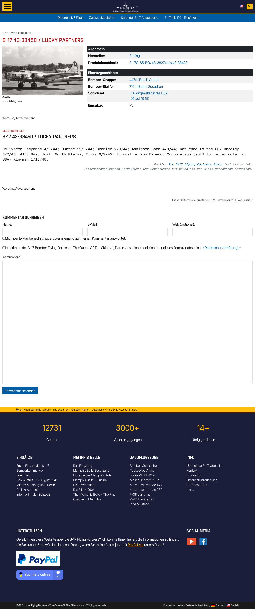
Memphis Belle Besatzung (91, 470)
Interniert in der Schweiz (33, 494)
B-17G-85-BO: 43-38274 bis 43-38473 (158, 63)
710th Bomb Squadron (146, 86)
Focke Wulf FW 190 (143, 475)
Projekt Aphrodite (28, 490)
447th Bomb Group (143, 80)
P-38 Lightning (140, 494)
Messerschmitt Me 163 (146, 485)
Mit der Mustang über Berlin (35, 485)
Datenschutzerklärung (202, 480)
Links (190, 490)
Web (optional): (183, 224)
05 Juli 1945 (139, 98)
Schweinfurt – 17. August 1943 (37, 480)
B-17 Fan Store (197, 485)
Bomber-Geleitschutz (144, 466)
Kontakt (192, 470)
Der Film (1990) (83, 490)
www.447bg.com (12, 101)
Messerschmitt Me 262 (146, 490)
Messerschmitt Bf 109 (145, 480)
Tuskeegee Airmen (143, 470)
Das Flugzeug (82, 466)
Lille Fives (23, 475)
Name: (7, 224)
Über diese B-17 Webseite (205, 466)
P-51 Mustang (139, 504)
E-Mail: (92, 224)
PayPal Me (135, 545)
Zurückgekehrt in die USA (148, 93)
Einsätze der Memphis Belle (92, 475)
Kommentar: (11, 257)
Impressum (194, 475)
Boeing (134, 56)
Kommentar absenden (20, 391)
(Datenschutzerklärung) (221, 248)
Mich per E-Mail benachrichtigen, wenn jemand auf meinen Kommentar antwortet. (64, 238)
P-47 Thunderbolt (142, 499)
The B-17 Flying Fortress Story (195, 164)
